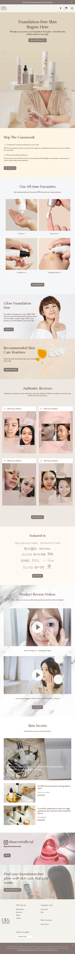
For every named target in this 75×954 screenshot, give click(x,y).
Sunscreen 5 (54, 233)
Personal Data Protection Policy (27, 950)
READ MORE (37, 576)
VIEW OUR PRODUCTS (37, 40)
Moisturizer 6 (21, 272)
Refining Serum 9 (54, 272)
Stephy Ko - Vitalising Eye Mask (37, 651)
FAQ (42, 912)
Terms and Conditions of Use (48, 950)
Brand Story (20, 909)
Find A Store (45, 924)
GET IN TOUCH (10, 168)
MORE (7, 855)
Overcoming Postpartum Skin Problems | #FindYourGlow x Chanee (37, 698)
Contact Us (44, 909)
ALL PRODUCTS (37, 285)
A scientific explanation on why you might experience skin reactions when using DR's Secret (54, 810)
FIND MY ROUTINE (11, 370)
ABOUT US (8, 329)
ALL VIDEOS (37, 707)
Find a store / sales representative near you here (37, 2)
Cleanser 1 (21, 233)
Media (18, 915)
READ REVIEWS (37, 517)
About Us (19, 912)
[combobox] (25, 936)
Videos (18, 918)
